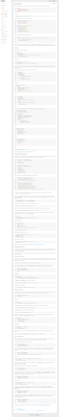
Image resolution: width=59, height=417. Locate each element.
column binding (36, 244)
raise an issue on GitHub (40, 410)
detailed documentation (21, 151)
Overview (19, 408)
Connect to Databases (21, 409)
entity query (42, 244)
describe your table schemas (27, 18)
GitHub (35, 415)
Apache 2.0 (40, 414)
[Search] (6, 3)
